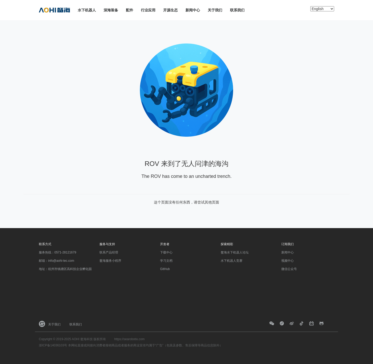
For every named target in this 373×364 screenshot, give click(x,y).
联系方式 (45, 244)
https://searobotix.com (129, 339)
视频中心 (287, 261)
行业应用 (148, 10)
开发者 (164, 244)
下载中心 (166, 252)
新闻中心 (192, 10)
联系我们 (237, 10)
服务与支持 (107, 244)
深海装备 (111, 10)
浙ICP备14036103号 (53, 345)
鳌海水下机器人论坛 (235, 252)
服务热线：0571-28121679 (57, 252)
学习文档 (166, 261)
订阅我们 (287, 244)
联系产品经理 (108, 252)
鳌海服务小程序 (110, 261)
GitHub (165, 269)
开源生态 (170, 10)
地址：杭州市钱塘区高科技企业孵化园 (65, 269)
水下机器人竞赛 (231, 261)
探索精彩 (227, 244)
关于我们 (215, 10)
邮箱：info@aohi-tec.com (56, 261)
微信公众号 (289, 269)
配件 (129, 10)
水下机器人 (87, 10)
